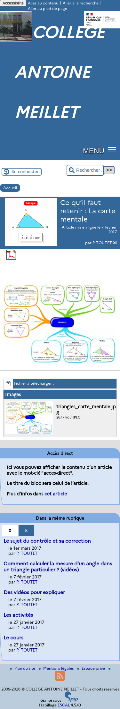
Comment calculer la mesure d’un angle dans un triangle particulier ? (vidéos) (58, 567)
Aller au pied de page (47, 8)
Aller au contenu (43, 3)
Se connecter (25, 171)
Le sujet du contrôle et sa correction (47, 541)
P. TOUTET (102, 242)
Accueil (10, 187)
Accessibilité (13, 3)
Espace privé (91, 668)
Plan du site (23, 668)
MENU (93, 151)
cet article (55, 494)
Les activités (18, 615)
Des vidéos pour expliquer (34, 592)
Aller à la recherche (81, 3)
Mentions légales (57, 668)
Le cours (13, 638)
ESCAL (64, 705)
